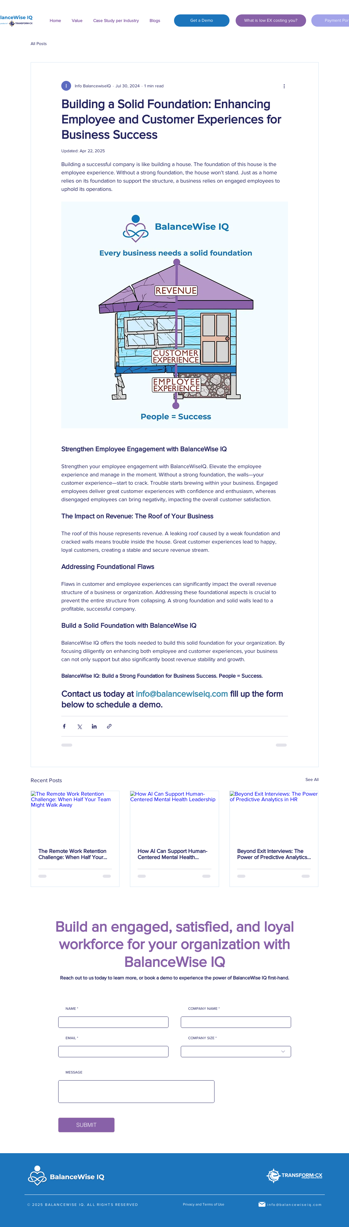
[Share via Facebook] (64, 726)
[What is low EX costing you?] (271, 20)
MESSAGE (74, 1072)
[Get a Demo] (202, 20)
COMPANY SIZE (201, 1038)
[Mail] (262, 1204)
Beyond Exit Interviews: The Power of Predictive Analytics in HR (272, 854)
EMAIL (71, 1038)
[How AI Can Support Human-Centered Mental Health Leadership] (174, 816)
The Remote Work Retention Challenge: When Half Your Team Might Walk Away (72, 854)
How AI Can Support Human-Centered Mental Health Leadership (172, 854)
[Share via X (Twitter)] (79, 726)
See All (312, 779)
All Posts (39, 43)
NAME (71, 1008)
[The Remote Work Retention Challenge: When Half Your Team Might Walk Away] (75, 816)
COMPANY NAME (203, 1008)
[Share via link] (109, 726)
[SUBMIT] (86, 1125)
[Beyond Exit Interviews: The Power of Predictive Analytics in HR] (274, 816)
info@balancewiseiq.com (294, 1204)
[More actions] (284, 85)
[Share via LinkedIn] (94, 726)
